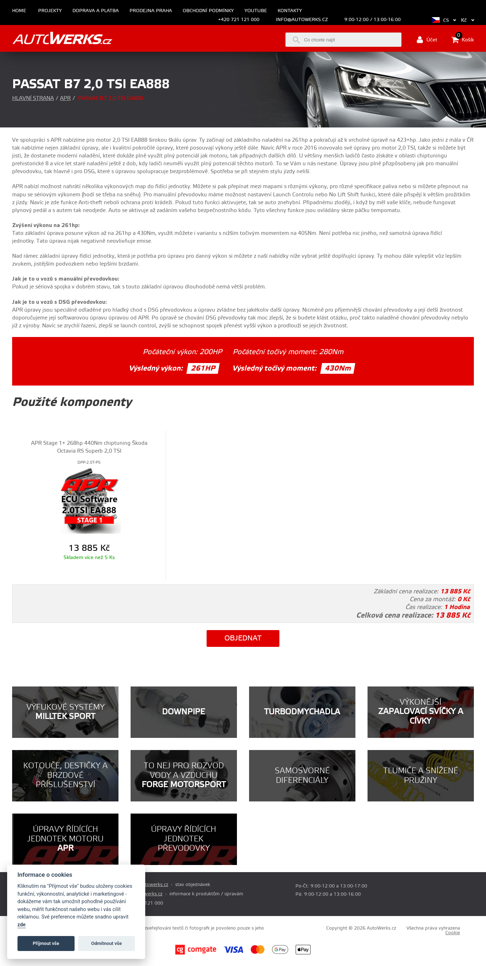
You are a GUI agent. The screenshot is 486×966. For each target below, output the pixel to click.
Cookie (452, 933)
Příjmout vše (46, 943)
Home (19, 11)
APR (65, 98)
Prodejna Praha (151, 11)
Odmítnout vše (106, 943)
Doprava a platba (95, 11)
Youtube (255, 11)
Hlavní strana (33, 98)
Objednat (243, 638)
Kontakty (290, 11)
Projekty (50, 11)
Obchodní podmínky (208, 11)
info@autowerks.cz (302, 19)
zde (21, 925)
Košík (462, 39)
